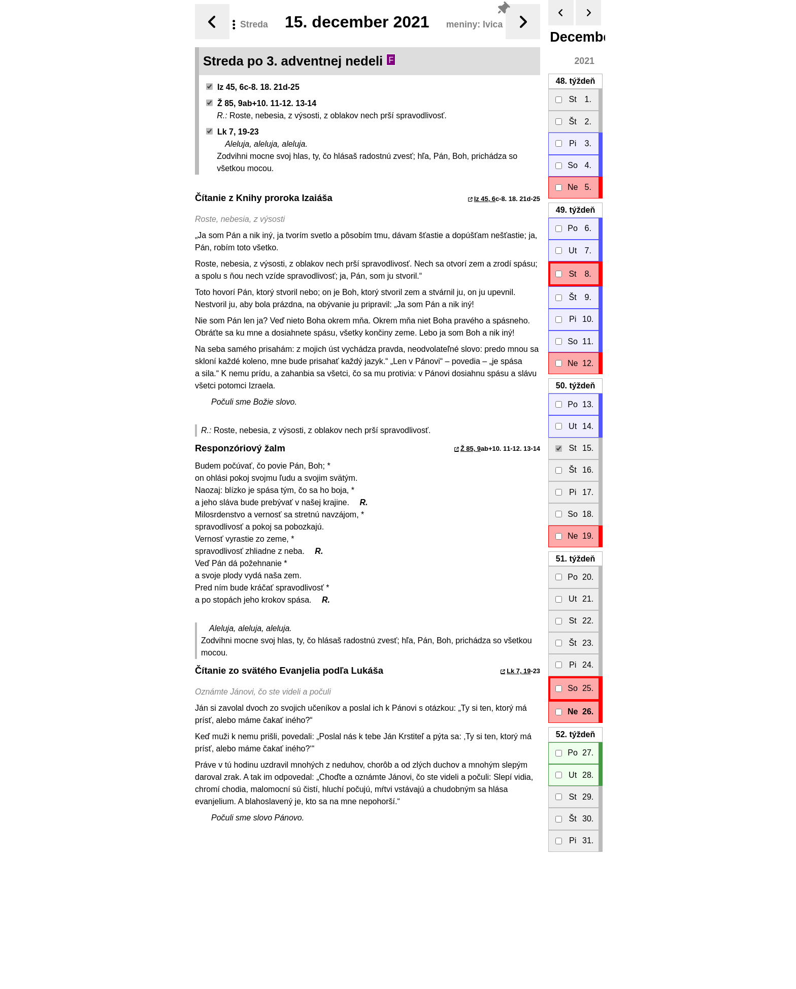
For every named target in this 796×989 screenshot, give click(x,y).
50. (575, 385)
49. (575, 210)
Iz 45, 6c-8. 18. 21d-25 (253, 87)
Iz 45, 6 (484, 199)
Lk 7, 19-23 (232, 131)
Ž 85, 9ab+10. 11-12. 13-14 (261, 103)
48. (575, 81)
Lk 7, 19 (518, 671)
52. (575, 734)
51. (575, 558)
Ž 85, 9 (470, 448)
